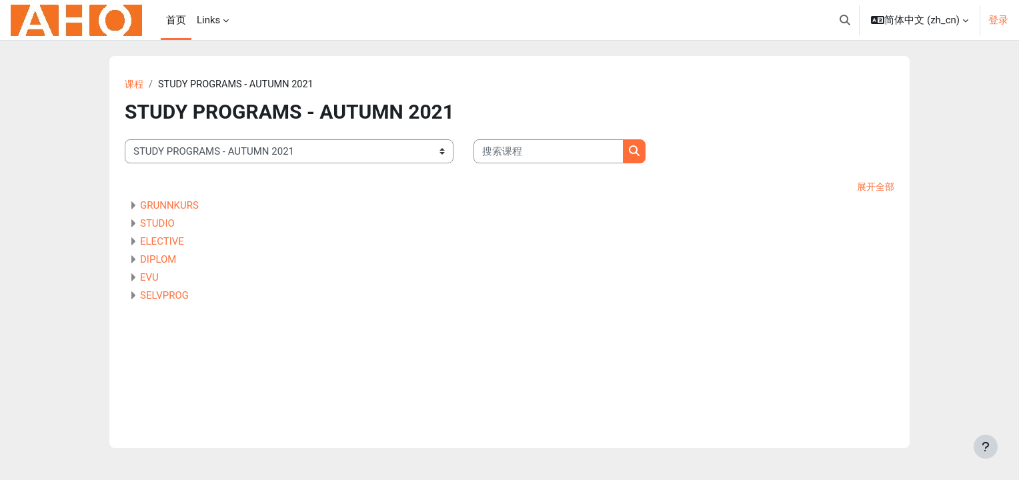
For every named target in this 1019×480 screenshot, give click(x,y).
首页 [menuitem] (176, 20)
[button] (845, 20)
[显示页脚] (986, 447)
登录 (998, 20)
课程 (135, 85)
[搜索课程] (548, 152)
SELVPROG (164, 297)
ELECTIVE (162, 243)
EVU (149, 279)
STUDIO (157, 225)
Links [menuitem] (208, 20)
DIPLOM (158, 261)
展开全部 (874, 188)
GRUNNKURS (169, 207)
